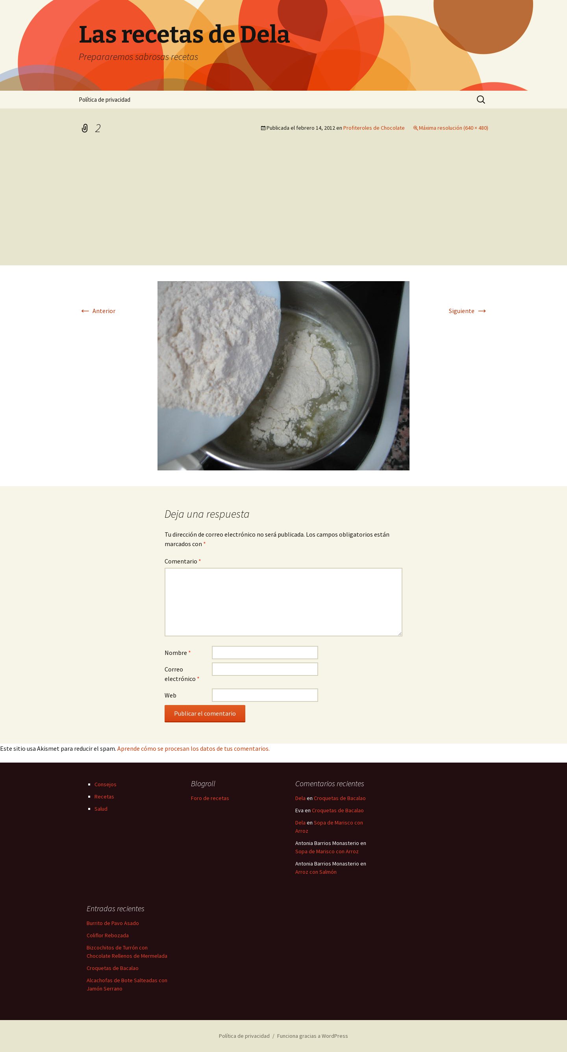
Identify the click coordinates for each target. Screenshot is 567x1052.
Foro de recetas (210, 798)
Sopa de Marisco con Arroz (327, 851)
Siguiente (468, 311)
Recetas (104, 796)
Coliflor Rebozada (108, 935)
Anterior (97, 311)
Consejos (105, 784)
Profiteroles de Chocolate (374, 127)
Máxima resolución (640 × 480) (453, 127)
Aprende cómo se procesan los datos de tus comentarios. (193, 748)
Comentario (183, 561)
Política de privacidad (104, 99)
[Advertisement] (283, 206)
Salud (100, 808)
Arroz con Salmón (316, 871)
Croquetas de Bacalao (340, 798)
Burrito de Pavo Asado (113, 923)
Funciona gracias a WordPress (312, 1035)
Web (170, 695)
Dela (300, 798)
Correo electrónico (182, 674)
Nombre (178, 653)
